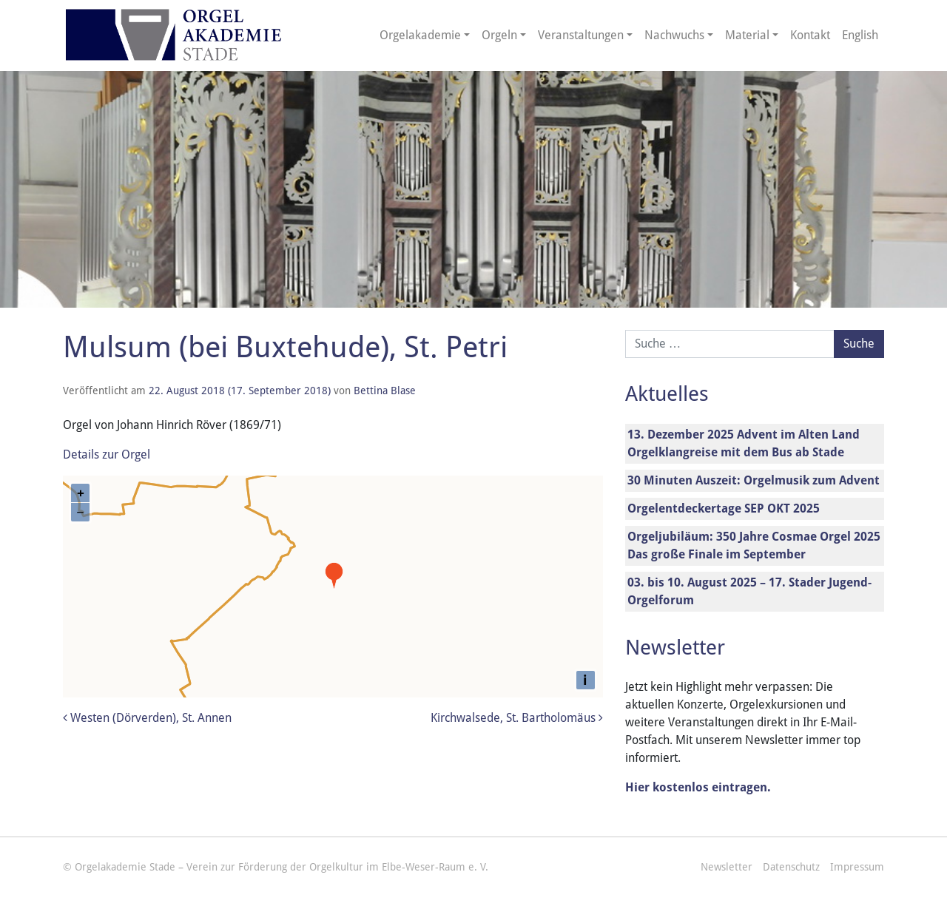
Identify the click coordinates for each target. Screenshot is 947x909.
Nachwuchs (674, 35)
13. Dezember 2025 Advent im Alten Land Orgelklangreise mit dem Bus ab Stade (743, 443)
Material (747, 35)
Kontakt (810, 35)
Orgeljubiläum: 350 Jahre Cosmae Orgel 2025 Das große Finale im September (753, 545)
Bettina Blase (385, 390)
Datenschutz (791, 867)
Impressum (857, 867)
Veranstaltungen (581, 35)
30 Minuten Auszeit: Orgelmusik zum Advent (753, 480)
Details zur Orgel (106, 454)
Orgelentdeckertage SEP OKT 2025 (723, 508)
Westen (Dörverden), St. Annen (147, 718)
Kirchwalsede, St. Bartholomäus (517, 718)
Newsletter (726, 867)
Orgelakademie (420, 35)
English (860, 35)
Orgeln (499, 35)
